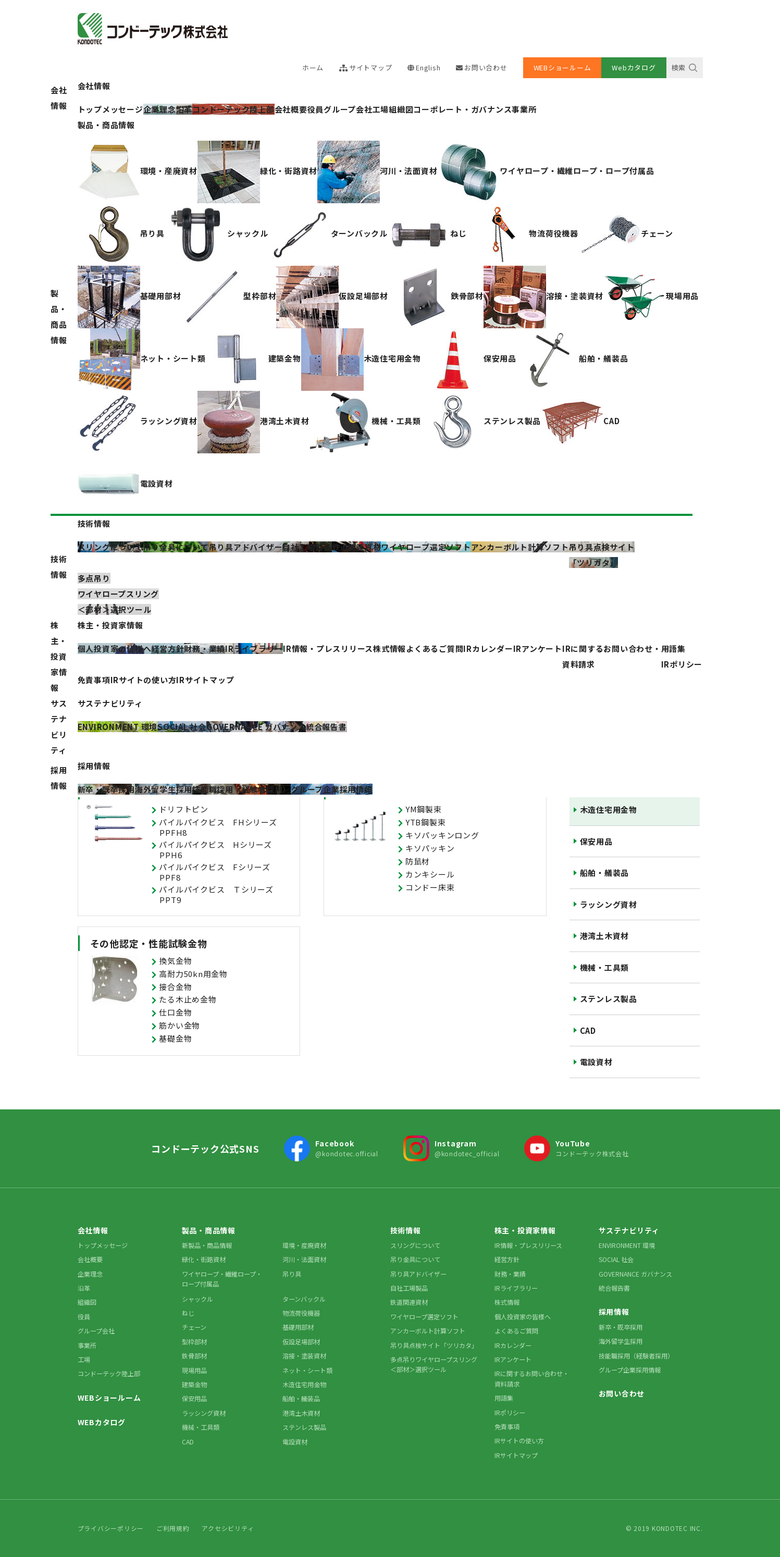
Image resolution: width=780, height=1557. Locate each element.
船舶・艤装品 (604, 872)
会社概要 (291, 109)
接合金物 (175, 986)
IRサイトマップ (205, 679)
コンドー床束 (430, 887)
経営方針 (506, 1259)
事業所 (524, 109)
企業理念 (90, 1273)
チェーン (194, 1327)
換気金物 (175, 960)
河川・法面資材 (304, 1259)
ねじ (188, 1312)
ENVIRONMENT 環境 (627, 1245)
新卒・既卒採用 (620, 1327)
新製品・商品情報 (207, 1245)
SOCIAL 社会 (616, 1259)
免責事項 (94, 679)
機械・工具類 (604, 967)
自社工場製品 (409, 1287)
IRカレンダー (488, 648)
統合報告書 (614, 1287)
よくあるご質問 (434, 648)
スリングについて (415, 1245)
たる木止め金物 (187, 999)
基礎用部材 (298, 1327)
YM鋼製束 (423, 809)
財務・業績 (510, 1273)
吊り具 (291, 1273)
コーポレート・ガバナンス (462, 109)
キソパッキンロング (442, 835)
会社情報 (59, 97)
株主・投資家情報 (59, 656)
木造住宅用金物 (608, 809)
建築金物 (194, 1384)
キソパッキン (430, 848)
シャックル (197, 1298)
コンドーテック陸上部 (109, 1373)
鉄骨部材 (194, 1355)
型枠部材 (194, 1341)
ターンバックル (304, 1298)
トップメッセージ (103, 1245)
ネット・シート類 (307, 1370)
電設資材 (596, 1061)
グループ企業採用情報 (630, 1369)
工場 (381, 109)
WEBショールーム (562, 67)
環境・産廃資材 (304, 1245)
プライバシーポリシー (111, 1528)
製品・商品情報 (59, 316)
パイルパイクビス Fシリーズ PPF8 (218, 872)
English (428, 67)
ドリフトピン (183, 809)
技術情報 (59, 566)
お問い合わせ (485, 67)
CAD (588, 1030)
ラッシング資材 (608, 904)
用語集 (673, 648)
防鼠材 (417, 861)
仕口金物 (175, 1012)
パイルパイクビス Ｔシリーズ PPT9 (220, 894)
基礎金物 (175, 1038)
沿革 (84, 1287)
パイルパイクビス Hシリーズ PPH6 (219, 849)
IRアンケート (537, 648)
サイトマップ (370, 67)
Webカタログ (633, 67)
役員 (315, 109)
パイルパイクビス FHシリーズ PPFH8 (222, 827)
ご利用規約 (173, 1528)
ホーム (313, 67)
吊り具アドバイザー (418, 1273)
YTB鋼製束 (425, 822)
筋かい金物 (179, 1025)
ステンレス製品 (608, 998)
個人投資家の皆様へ (522, 1316)
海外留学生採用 (620, 1341)
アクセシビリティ (228, 1528)
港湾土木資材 (604, 935)
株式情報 (389, 648)
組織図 (401, 109)
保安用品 (596, 841)
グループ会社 (348, 109)
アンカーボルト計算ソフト (427, 1330)
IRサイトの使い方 (143, 679)
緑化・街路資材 (204, 1259)
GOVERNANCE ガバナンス (635, 1273)
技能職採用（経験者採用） (636, 1355)
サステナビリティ (59, 727)
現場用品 (194, 1370)
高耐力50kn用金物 (193, 973)
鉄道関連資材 (409, 1302)
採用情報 (59, 777)
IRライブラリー (516, 1287)
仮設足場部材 (301, 1341)
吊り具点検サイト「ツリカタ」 (434, 1345)
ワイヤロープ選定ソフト (424, 1316)
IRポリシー (682, 664)
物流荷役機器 (301, 1312)
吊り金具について (415, 1259)
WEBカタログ (102, 1422)
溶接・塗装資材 (304, 1355)
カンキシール (430, 874)
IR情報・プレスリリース (328, 648)
